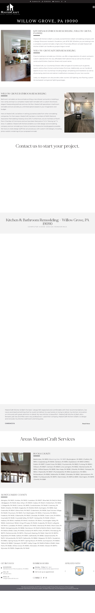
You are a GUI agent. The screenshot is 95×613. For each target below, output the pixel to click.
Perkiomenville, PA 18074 (15, 533)
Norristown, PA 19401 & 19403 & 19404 (38, 528)
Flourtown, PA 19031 (15, 513)
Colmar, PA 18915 (23, 505)
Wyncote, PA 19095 (7, 548)
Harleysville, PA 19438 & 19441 (44, 518)
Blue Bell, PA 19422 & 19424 (52, 500)
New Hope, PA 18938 (63, 469)
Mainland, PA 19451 (43, 525)
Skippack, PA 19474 (45, 538)
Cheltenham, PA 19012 (53, 503)
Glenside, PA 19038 (37, 515)
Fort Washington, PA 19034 (32, 513)
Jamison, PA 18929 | (54, 467)
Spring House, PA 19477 (16, 541)
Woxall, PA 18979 (51, 546)
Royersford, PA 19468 (8, 536)
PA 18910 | (45, 459)
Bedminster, (37, 459)
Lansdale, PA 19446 (15, 525)
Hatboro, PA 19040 (7, 520)
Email (57, 1)
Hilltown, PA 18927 (39, 467)
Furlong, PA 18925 (85, 464)
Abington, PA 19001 (7, 500)
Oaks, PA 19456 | (19, 530)
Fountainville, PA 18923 (70, 464)
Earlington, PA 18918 (46, 508)
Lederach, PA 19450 (29, 525)
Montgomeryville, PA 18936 (15, 528)
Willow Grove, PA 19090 (21, 546)
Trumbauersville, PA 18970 (48, 477)
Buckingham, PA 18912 (74, 459)
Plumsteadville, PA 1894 (62, 472)
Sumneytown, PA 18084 (51, 541)
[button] (65, 571)
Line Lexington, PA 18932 (69, 467)
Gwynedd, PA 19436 (7, 518)
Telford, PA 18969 (7, 543)
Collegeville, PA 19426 (9, 505)
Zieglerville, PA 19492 (22, 548)
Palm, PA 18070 (44, 530)
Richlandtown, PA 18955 (41, 474)
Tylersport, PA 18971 (20, 543)
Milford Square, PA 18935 (46, 469)
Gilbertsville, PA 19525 (22, 515)
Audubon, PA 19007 (35, 500)
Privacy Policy (54, 587)
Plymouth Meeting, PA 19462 (34, 533)
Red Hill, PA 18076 (51, 533)
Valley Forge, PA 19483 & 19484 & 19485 (41, 543)
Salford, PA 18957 (22, 536)
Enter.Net (75, 588)
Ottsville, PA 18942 (78, 469)
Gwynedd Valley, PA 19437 (24, 518)
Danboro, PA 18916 (61, 462)
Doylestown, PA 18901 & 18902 (79, 462)
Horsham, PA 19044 (35, 520)
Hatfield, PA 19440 (21, 520)
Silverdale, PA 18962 (73, 474)
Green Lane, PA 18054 (52, 515)
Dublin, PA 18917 (39, 464)
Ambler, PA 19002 (21, 500)
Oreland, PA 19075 (31, 530)
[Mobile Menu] (94, 7)
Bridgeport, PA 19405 (9, 503)
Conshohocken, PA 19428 (38, 505)
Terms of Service (65, 587)
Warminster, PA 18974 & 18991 (68, 477)
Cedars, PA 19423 (39, 503)
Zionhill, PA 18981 (40, 479)
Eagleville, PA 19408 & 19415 (28, 508)
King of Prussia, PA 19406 (28, 523)
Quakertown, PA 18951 (78, 472)
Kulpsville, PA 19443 (44, 523)
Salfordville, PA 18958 (36, 536)
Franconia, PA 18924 (49, 513)
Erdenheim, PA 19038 (38, 510)
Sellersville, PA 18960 (58, 474)
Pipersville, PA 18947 (46, 472)
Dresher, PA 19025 (12, 508)
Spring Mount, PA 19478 (34, 541)
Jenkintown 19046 (12, 523)
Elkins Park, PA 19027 (23, 510)
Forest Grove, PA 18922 (53, 464)
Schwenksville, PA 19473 (14, 538)
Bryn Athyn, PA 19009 (24, 503)
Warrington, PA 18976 (86, 477)
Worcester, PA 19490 (37, 546)
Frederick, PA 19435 (7, 515)
